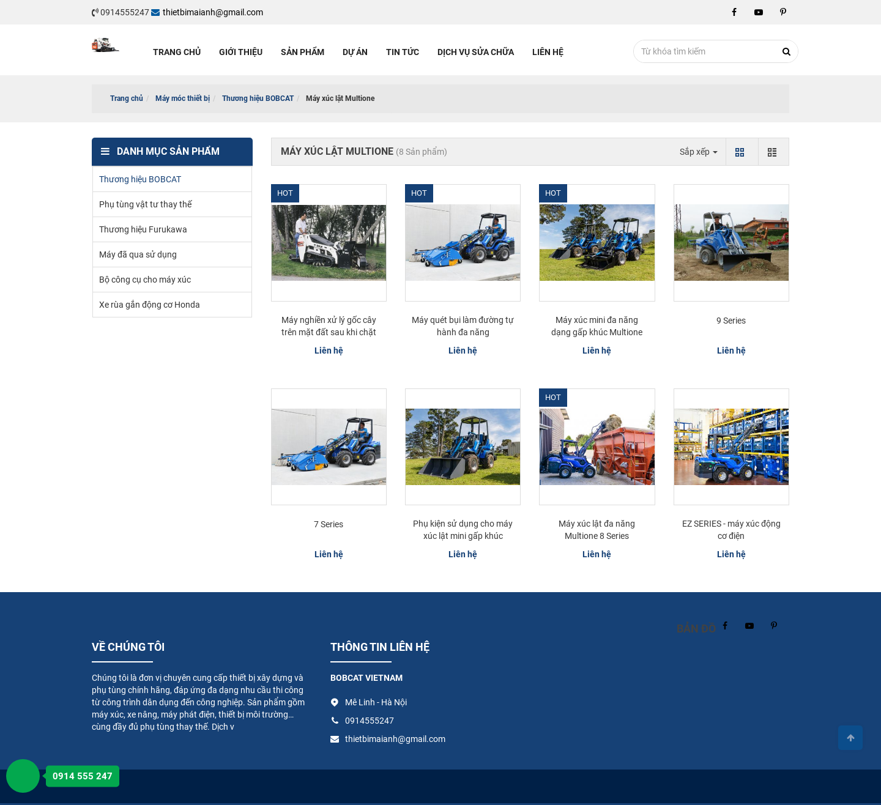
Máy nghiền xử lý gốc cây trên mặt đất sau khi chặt (328, 326)
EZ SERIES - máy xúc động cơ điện (731, 530)
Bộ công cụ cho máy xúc (145, 279)
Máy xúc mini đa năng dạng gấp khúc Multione (596, 326)
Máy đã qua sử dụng (138, 254)
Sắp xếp (699, 152)
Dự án (355, 52)
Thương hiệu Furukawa (143, 229)
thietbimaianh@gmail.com (207, 12)
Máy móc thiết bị (182, 98)
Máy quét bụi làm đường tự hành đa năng (463, 326)
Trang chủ (177, 52)
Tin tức (402, 52)
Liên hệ (547, 52)
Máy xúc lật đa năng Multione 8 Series (597, 530)
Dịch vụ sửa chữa (475, 52)
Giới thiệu (240, 52)
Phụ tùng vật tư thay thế (145, 204)
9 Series (731, 320)
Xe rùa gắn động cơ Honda (149, 305)
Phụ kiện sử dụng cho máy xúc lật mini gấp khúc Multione (463, 536)
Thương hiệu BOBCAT (258, 98)
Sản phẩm (302, 52)
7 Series (328, 524)
